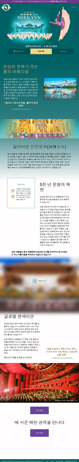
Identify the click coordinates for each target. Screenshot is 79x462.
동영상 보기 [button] (18, 51)
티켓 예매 (41, 51)
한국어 (74, 7)
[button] (41, 56)
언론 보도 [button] (63, 51)
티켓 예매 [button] (39, 410)
